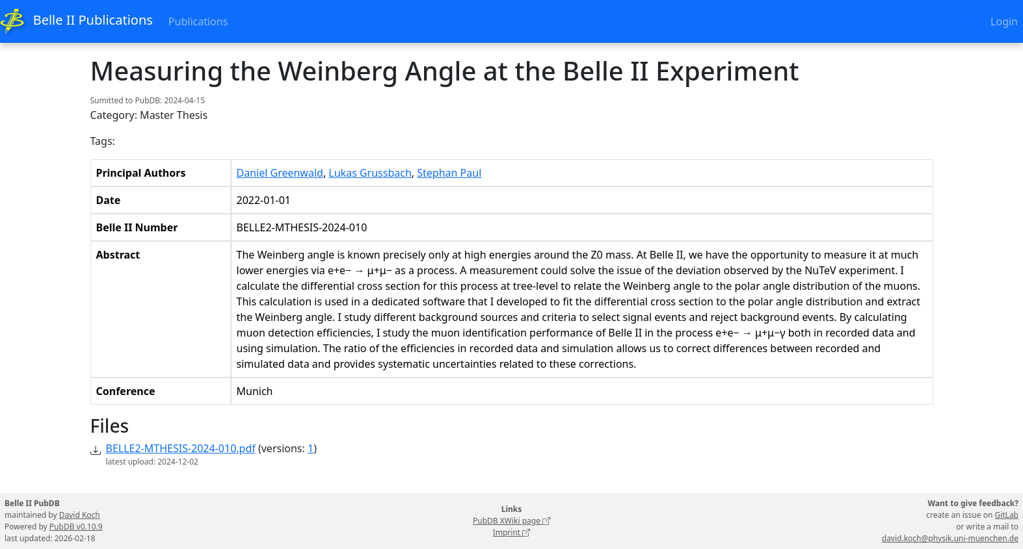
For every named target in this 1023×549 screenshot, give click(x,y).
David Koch (79, 514)
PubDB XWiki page (511, 520)
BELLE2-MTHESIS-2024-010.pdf (181, 448)
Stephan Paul (449, 173)
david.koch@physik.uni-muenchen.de (950, 538)
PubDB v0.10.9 (76, 526)
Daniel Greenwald (280, 173)
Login (1004, 21)
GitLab (1006, 514)
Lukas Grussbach (369, 173)
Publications (198, 21)
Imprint (512, 532)
